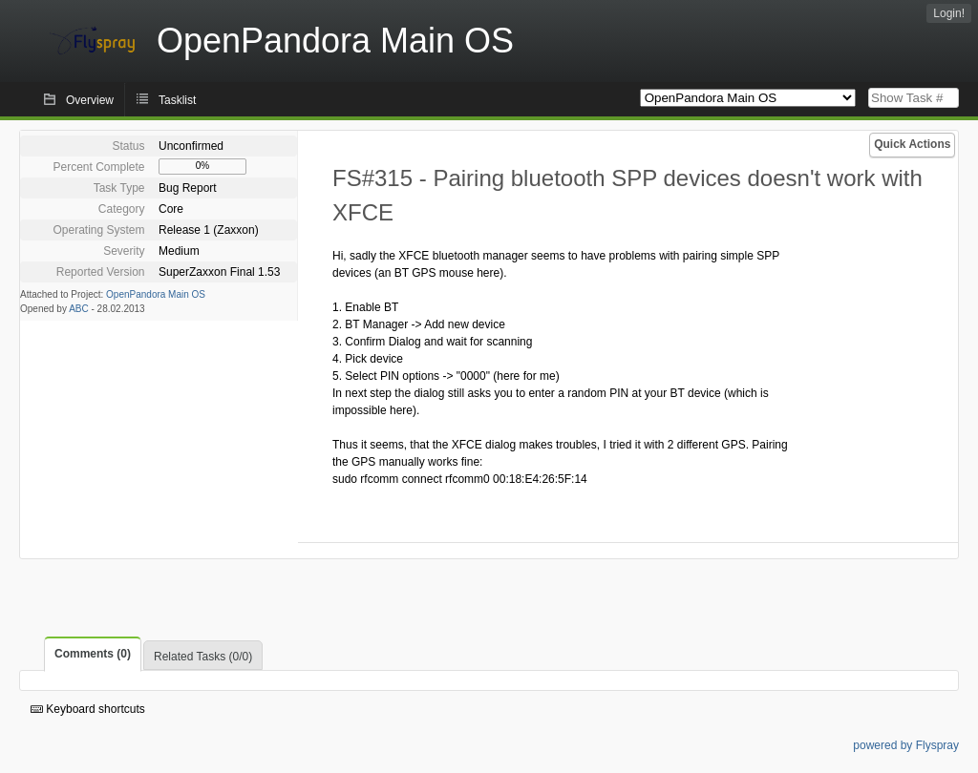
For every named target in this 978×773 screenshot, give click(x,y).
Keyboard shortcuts (88, 709)
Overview (90, 100)
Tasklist (177, 100)
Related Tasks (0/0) (203, 656)
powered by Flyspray (906, 745)
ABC (79, 308)
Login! (949, 13)
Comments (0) (92, 653)
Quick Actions (912, 144)
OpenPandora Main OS (155, 294)
